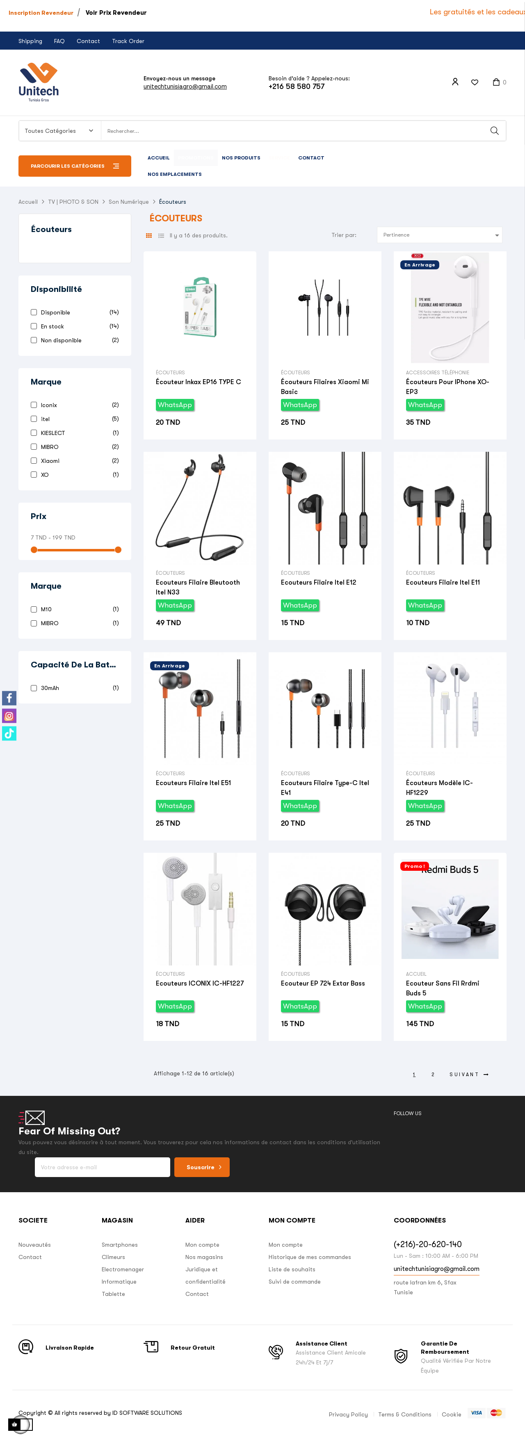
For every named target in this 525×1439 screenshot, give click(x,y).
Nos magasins (204, 1257)
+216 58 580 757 (296, 86)
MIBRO (78, 447)
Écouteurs (51, 229)
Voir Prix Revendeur (116, 12)
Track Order (128, 41)
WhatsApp (175, 405)
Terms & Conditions (404, 1414)
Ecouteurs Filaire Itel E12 (318, 582)
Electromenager (123, 1269)
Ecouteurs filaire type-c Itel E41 (325, 788)
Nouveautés (34, 1244)
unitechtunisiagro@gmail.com (185, 86)
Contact (88, 41)
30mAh (78, 688)
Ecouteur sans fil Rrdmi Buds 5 (442, 988)
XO (78, 474)
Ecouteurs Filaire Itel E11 (443, 582)
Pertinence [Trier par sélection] (442, 235)
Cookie (451, 1414)
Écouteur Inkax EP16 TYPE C (198, 382)
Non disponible (78, 340)
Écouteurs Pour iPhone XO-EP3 (447, 387)
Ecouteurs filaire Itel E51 (193, 783)
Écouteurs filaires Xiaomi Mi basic (325, 387)
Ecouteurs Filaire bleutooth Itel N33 (198, 587)
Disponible (78, 312)
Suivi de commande (295, 1281)
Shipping (30, 41)
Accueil (416, 974)
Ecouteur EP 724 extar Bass (323, 983)
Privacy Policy (348, 1414)
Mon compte (202, 1244)
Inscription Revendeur (41, 12)
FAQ (59, 41)
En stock (78, 326)
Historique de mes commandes (310, 1257)
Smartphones (120, 1244)
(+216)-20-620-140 (428, 1244)
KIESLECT (78, 433)
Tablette (113, 1294)
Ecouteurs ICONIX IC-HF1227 (200, 983)
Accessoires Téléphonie (437, 373)
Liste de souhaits (292, 1269)
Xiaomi (78, 460)
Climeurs (113, 1257)
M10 (78, 609)
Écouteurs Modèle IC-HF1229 (439, 788)
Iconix (78, 405)
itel (78, 419)
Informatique (119, 1281)
